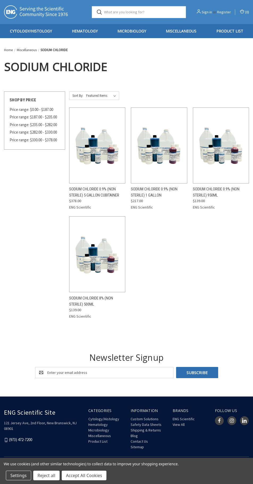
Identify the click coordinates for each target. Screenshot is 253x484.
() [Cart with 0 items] (244, 11)
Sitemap (137, 447)
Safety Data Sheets (146, 424)
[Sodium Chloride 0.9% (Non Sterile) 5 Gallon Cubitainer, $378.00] (97, 145)
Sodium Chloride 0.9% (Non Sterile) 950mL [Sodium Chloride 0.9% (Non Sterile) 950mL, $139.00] (216, 192)
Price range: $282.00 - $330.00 (33, 132)
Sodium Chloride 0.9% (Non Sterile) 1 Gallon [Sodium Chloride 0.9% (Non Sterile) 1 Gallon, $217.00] (154, 192)
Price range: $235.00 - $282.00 (33, 124)
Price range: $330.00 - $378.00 (33, 139)
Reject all (46, 475)
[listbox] (102, 96)
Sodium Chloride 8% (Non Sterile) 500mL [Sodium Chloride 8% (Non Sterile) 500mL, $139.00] (91, 301)
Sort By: (77, 95)
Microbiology (131, 31)
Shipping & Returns (146, 430)
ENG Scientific (184, 419)
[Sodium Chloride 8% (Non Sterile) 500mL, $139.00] (97, 254)
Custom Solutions (145, 419)
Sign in (207, 12)
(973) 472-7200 (20, 439)
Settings (18, 475)
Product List (97, 441)
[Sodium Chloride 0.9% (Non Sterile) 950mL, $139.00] (221, 145)
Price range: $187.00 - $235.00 (33, 116)
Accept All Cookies (84, 475)
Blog (134, 435)
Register (224, 12)
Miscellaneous (181, 31)
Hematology (85, 31)
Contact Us (139, 441)
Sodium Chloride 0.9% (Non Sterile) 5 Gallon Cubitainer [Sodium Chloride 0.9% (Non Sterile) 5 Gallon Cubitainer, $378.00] (94, 192)
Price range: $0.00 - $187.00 (31, 109)
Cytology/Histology (31, 31)
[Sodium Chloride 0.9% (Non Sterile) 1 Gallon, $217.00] (159, 145)
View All (179, 424)
